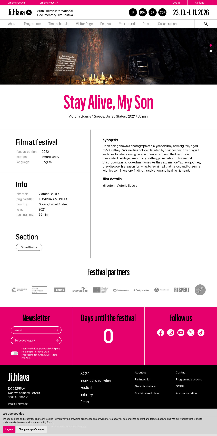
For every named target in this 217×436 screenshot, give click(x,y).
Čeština (199, 2)
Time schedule (58, 24)
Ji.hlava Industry (51, 2)
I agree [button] (9, 429)
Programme (32, 24)
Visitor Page (84, 24)
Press (146, 24)
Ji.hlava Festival (16, 2)
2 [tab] (211, 51)
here (28, 358)
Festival (105, 24)
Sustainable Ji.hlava (148, 392)
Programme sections (190, 379)
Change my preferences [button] (31, 429)
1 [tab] (211, 45)
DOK (142, 12)
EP (152, 12)
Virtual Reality (51, 156)
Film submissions (146, 386)
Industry (87, 394)
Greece (98, 116)
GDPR (180, 386)
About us (141, 372)
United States (116, 116)
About (12, 24)
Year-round (127, 24)
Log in (176, 2)
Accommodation (187, 392)
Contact (181, 372)
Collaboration (167, 24)
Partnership (142, 379)
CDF (162, 12)
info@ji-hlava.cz (19, 406)
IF (133, 12)
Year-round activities (97, 380)
